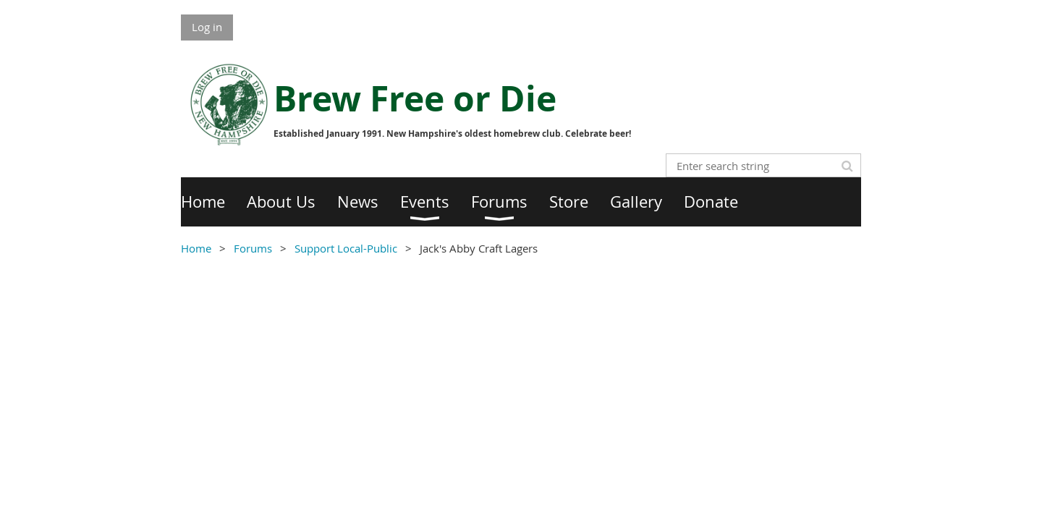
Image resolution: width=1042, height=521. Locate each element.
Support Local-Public (346, 248)
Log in (207, 27)
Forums (253, 248)
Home (196, 248)
